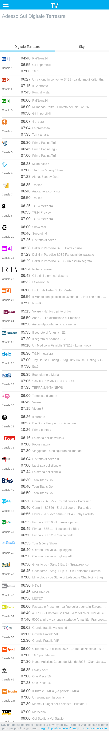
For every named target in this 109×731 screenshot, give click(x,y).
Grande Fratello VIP (40, 634)
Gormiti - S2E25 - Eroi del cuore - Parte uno (56, 501)
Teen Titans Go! (37, 480)
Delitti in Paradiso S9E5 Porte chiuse (51, 248)
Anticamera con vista (40, 191)
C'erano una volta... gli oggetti (46, 549)
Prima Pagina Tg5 (38, 142)
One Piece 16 (36, 676)
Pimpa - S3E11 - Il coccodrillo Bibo (50, 528)
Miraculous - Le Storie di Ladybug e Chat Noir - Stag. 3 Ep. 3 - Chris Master (64, 577)
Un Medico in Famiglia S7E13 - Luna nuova (56, 345)
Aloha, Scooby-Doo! (40, 176)
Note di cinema (37, 269)
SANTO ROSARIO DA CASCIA (48, 381)
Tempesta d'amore (39, 395)
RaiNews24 (34, 58)
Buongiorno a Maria (40, 374)
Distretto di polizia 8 (40, 459)
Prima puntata (36, 429)
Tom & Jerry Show (39, 543)
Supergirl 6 (34, 233)
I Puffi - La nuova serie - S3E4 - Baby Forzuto (57, 514)
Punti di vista (35, 92)
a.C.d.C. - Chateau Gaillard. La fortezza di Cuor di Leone (64, 613)
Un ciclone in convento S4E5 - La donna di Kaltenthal (62, 79)
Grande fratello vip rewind (44, 627)
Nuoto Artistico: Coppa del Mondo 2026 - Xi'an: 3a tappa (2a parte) (64, 661)
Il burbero (33, 417)
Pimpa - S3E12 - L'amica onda (47, 535)
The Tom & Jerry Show (42, 170)
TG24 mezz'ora (37, 206)
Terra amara (35, 134)
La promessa (35, 128)
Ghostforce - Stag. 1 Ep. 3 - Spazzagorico (55, 564)
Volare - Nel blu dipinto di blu (46, 311)
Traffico (31, 185)
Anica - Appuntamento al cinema (48, 324)
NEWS (31, 585)
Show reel (33, 227)
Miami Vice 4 (35, 163)
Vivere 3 (32, 402)
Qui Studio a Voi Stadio (42, 718)
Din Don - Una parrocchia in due (48, 423)
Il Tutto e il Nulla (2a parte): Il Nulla (50, 691)
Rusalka (32, 303)
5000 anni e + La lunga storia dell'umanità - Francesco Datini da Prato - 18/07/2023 (64, 619)
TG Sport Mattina (38, 655)
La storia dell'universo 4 (42, 438)
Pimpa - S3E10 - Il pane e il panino (50, 522)
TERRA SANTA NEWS (42, 387)
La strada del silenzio (41, 465)
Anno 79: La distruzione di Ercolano (50, 318)
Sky (82, 47)
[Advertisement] (54, 30)
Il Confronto (34, 86)
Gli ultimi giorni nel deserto (44, 275)
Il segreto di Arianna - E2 (43, 339)
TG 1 (30, 71)
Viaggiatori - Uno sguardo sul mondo (51, 451)
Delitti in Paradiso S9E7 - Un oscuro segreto (56, 261)
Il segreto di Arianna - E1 (43, 332)
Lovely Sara (34, 670)
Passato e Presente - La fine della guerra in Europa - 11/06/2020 (64, 606)
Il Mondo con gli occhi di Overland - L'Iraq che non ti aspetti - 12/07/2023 (64, 296)
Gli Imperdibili (36, 64)
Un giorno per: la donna (42, 697)
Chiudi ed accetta (95, 728)
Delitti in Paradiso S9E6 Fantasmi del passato (57, 254)
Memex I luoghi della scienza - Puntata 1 (54, 704)
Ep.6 (29, 366)
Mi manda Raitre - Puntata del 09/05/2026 (55, 107)
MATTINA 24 (35, 592)
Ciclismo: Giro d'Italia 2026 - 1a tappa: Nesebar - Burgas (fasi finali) (64, 648)
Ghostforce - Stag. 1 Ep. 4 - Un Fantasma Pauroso (61, 571)
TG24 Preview (36, 212)
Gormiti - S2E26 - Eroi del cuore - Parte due (56, 507)
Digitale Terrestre (27, 47)
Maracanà (33, 712)
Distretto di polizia (38, 240)
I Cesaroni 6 (35, 282)
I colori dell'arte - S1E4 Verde (46, 290)
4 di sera (32, 121)
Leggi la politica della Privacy (59, 728)
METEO (32, 598)
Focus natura (35, 444)
